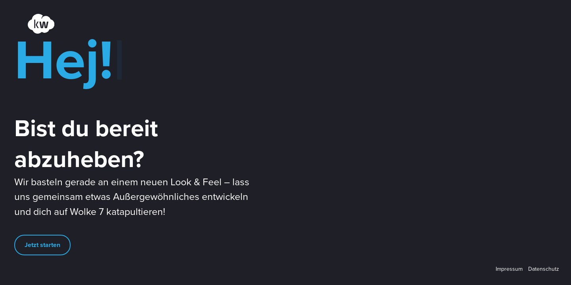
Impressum (509, 269)
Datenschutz (543, 269)
